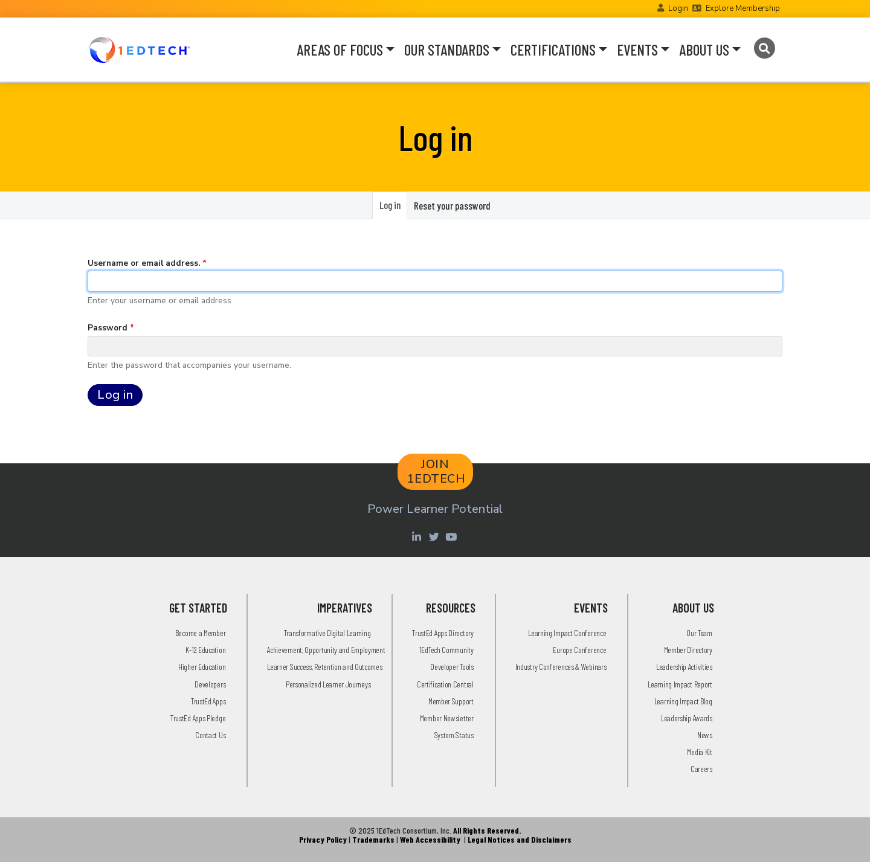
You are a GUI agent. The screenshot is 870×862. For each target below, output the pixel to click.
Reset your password (452, 205)
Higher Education (201, 666)
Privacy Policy (323, 839)
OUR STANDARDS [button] (446, 49)
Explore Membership (743, 8)
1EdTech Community (446, 650)
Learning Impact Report (680, 684)
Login (678, 8)
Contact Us (210, 735)
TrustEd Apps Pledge (197, 718)
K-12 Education (205, 650)
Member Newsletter (447, 718)
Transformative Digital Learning (327, 633)
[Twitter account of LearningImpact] (435, 536)
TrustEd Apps (208, 701)
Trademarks (373, 839)
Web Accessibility (430, 839)
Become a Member (200, 633)
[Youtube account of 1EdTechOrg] (452, 536)
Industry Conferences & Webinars (561, 666)
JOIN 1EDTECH (436, 471)
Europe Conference (579, 650)
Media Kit (699, 752)
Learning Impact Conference (567, 633)
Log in (393, 208)
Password (107, 327)
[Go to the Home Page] (139, 49)
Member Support (451, 701)
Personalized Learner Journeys (328, 684)
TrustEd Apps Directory (442, 633)
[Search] (764, 48)
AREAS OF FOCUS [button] (340, 49)
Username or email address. (144, 263)
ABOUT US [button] (704, 49)
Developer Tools (452, 666)
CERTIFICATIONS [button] (553, 49)
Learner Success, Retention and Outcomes (324, 666)
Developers (210, 684)
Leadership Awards (686, 718)
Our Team (699, 633)
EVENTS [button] (637, 49)
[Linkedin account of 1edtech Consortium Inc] (417, 536)
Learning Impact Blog (683, 701)
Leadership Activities (684, 666)
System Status (454, 735)
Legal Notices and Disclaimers (520, 839)
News (704, 735)
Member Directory (688, 650)
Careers (701, 769)
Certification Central (445, 684)
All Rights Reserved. (487, 830)
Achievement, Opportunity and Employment (326, 650)
